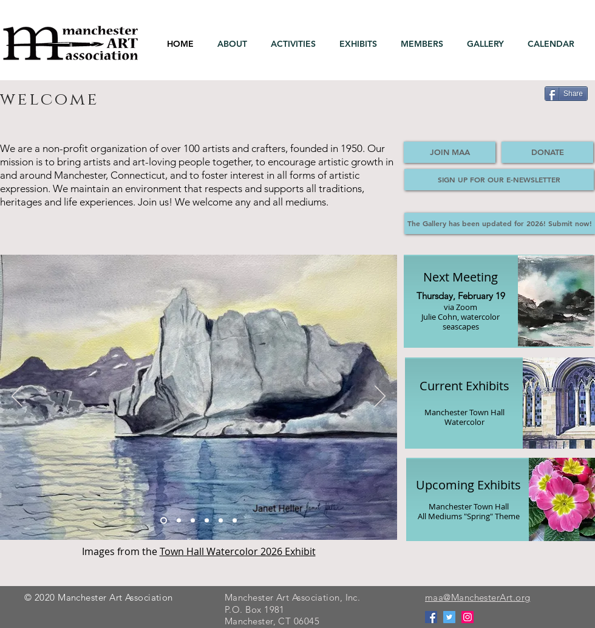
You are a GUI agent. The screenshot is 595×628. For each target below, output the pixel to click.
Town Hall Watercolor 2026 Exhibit (238, 551)
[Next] (380, 397)
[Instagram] (467, 617)
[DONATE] (547, 152)
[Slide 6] (221, 521)
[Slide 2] (235, 521)
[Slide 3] (179, 521)
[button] (235, 44)
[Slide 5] (193, 521)
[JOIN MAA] (449, 152)
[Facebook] (431, 617)
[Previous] (17, 397)
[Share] (566, 93)
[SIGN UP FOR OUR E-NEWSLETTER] (499, 179)
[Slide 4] (207, 521)
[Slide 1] (163, 520)
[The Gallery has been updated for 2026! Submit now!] (499, 223)
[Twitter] (449, 617)
